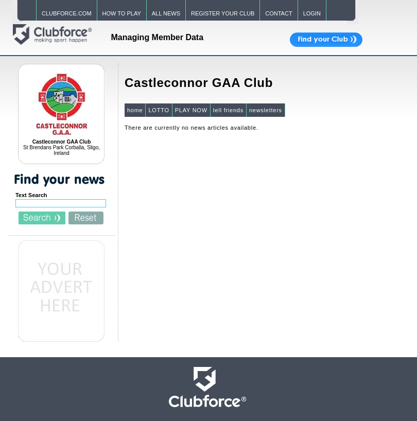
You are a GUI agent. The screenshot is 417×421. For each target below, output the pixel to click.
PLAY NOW (191, 110)
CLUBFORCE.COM (67, 13)
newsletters (265, 110)
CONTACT (278, 13)
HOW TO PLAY (121, 13)
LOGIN (312, 13)
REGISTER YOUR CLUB (222, 13)
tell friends (228, 110)
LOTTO (158, 110)
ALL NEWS (166, 13)
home (135, 110)
